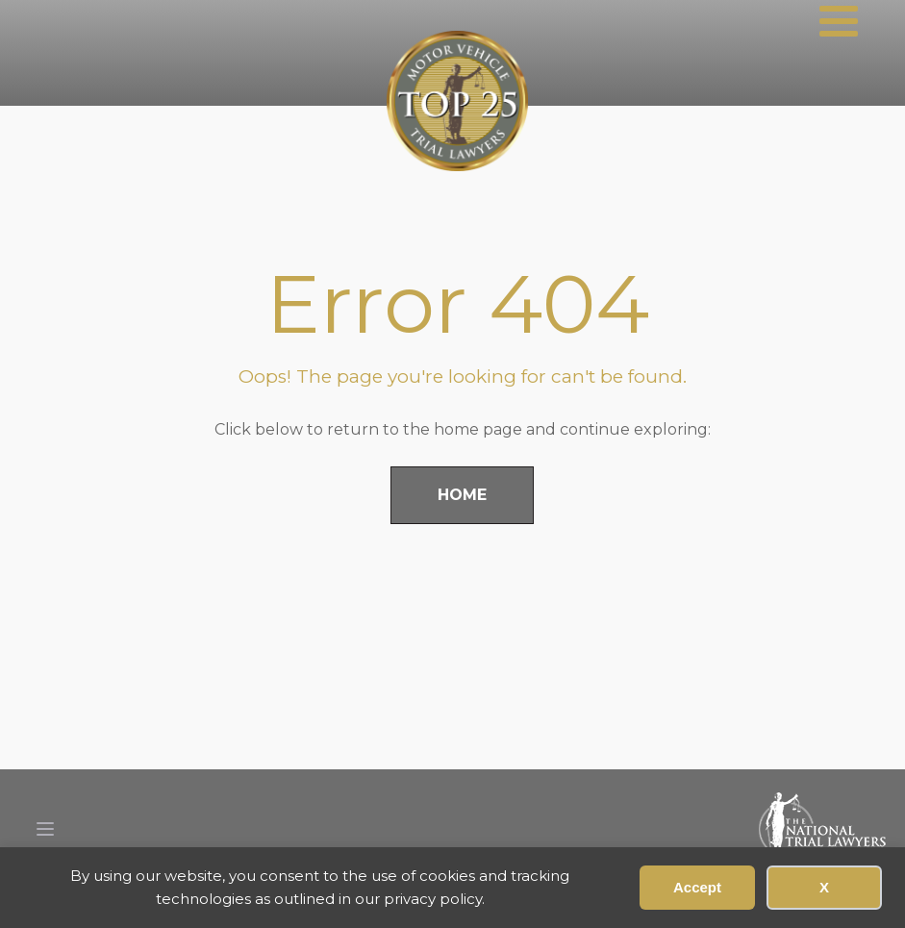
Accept (697, 887)
